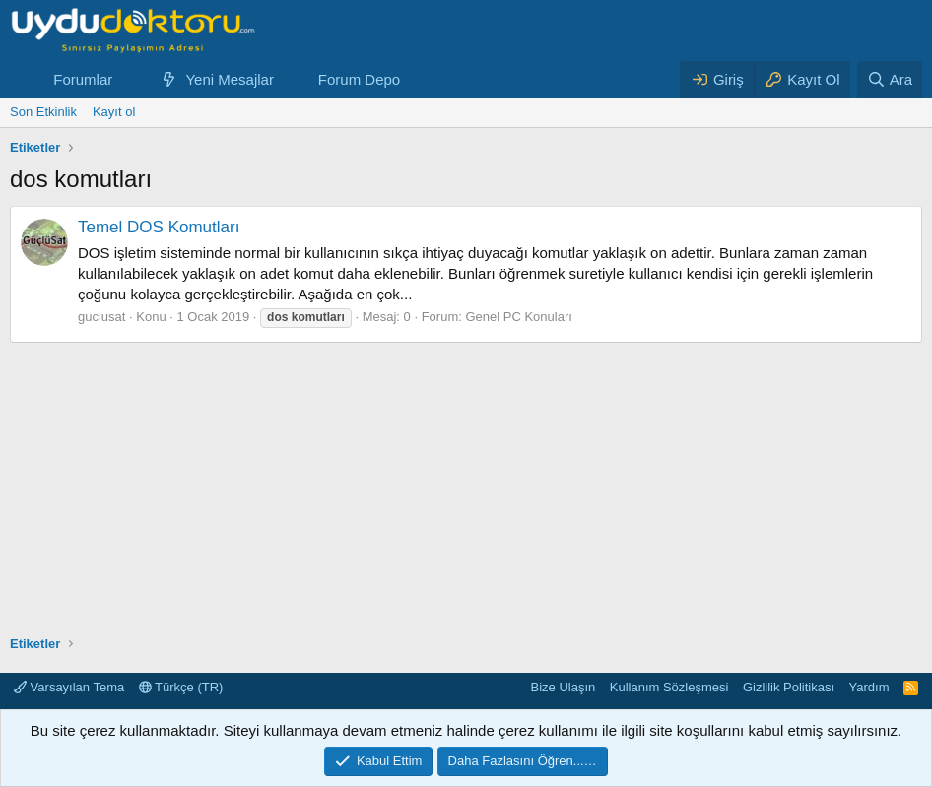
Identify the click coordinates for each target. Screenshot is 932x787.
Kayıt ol (114, 111)
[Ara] (889, 79)
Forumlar (82, 79)
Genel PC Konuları (518, 316)
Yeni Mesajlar (229, 79)
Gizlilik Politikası (788, 687)
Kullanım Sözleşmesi (669, 687)
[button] (128, 79)
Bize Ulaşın (563, 687)
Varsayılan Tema (69, 687)
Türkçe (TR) (181, 687)
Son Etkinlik (43, 111)
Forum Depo (359, 79)
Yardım (869, 687)
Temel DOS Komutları (158, 227)
